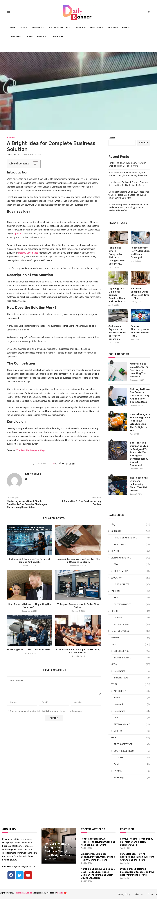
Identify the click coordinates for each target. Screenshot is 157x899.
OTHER (40, 36)
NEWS (30, 36)
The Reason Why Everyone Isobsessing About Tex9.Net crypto (139, 484)
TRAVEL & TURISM (132, 657)
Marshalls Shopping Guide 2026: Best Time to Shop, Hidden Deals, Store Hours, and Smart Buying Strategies (128, 195)
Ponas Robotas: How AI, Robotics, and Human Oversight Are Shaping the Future (98, 842)
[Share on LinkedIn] (70, 463)
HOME (12, 28)
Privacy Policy (124, 894)
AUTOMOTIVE (132, 691)
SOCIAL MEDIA (132, 571)
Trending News (132, 677)
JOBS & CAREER (132, 584)
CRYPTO (126, 28)
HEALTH (112, 28)
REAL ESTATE (132, 544)
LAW (132, 717)
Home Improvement (130, 631)
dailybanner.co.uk (24, 893)
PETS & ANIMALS (132, 724)
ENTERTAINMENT (132, 604)
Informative (132, 671)
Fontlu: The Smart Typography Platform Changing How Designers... (116, 255)
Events (132, 697)
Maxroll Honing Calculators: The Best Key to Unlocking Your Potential (139, 370)
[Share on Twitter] (63, 463)
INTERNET (130, 637)
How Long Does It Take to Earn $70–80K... (29, 649)
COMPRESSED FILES (132, 751)
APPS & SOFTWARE (132, 744)
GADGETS (132, 757)
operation (18, 233)
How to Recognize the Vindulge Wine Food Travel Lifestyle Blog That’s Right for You (140, 422)
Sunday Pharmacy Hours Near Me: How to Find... (140, 331)
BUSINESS (37, 28)
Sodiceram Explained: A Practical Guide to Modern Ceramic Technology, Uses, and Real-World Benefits (128, 207)
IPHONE (132, 771)
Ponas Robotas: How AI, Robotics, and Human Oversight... (140, 252)
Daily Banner (14, 154)
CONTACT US (57, 36)
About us (139, 894)
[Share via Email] (73, 463)
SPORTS (132, 731)
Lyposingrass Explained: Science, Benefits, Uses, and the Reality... (117, 295)
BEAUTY (132, 597)
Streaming (132, 777)
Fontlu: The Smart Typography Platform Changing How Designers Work (136, 842)
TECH (22, 28)
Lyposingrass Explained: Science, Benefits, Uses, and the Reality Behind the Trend (98, 857)
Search (111, 137)
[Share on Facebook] (60, 463)
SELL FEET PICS (132, 651)
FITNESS (132, 617)
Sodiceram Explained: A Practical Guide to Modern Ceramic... (117, 332)
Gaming (132, 764)
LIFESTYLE (15, 36)
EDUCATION (95, 28)
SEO (132, 564)
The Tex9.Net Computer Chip (30, 450)
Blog (130, 524)
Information (132, 704)
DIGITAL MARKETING (58, 28)
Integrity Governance (28, 253)
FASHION (79, 28)
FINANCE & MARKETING (132, 537)
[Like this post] (56, 463)
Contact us (152, 894)
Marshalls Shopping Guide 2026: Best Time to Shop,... (140, 293)
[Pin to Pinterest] (66, 463)
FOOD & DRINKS (132, 624)
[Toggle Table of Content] (34, 163)
